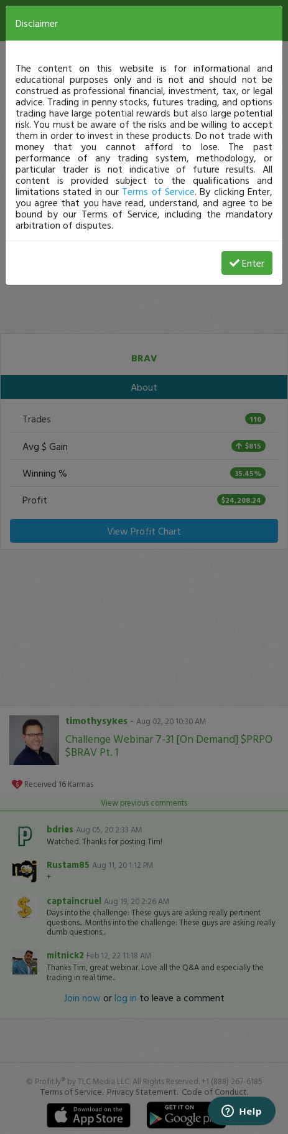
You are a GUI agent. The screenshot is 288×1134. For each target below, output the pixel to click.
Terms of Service (158, 191)
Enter (247, 262)
